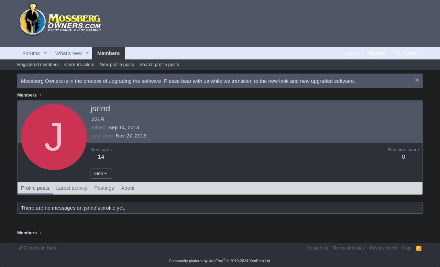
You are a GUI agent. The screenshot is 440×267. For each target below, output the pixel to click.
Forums (31, 53)
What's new (68, 53)
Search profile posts (159, 64)
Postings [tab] (104, 188)
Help (406, 248)
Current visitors (79, 64)
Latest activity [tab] (72, 188)
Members (108, 53)
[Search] (407, 53)
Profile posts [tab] (35, 188)
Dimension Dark (37, 248)
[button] (45, 53)
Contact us (317, 248)
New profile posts (117, 64)
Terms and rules (349, 248)
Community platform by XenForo (220, 261)
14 (101, 157)
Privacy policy (383, 248)
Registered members (38, 64)
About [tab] (127, 188)
